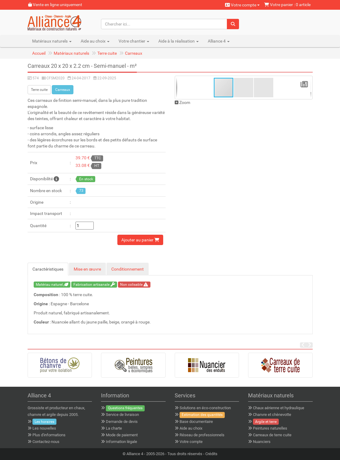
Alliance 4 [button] (219, 41)
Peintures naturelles (270, 428)
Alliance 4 (134, 453)
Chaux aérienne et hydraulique (278, 408)
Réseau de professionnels (202, 435)
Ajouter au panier (140, 239)
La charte (114, 428)
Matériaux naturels (71, 53)
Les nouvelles (44, 428)
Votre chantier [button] (134, 41)
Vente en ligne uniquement (55, 4)
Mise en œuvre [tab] (87, 269)
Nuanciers (262, 441)
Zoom (182, 102)
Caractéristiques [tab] (47, 269)
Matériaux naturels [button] (52, 41)
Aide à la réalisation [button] (178, 41)
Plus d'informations (49, 435)
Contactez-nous (45, 441)
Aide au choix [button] (95, 41)
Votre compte (242, 4)
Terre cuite (107, 53)
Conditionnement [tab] (127, 269)
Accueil (38, 53)
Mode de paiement (122, 435)
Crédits (211, 453)
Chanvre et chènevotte (272, 414)
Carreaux (133, 53)
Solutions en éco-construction (205, 408)
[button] (244, 87)
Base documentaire (196, 421)
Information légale (121, 441)
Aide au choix (191, 428)
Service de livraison (122, 414)
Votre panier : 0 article (287, 4)
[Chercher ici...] (164, 24)
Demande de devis (122, 421)
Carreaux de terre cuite (272, 435)
